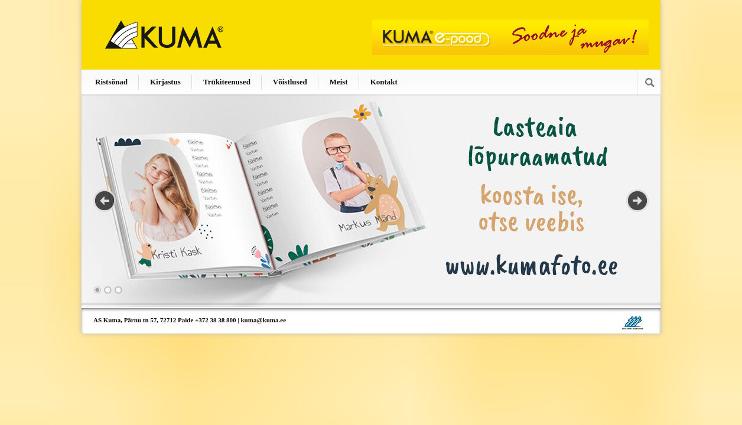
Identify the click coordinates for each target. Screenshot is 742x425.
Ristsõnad (111, 81)
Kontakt (384, 81)
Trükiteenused (226, 81)
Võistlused (290, 81)
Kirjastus (165, 81)
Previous (104, 200)
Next (637, 200)
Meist (339, 81)
